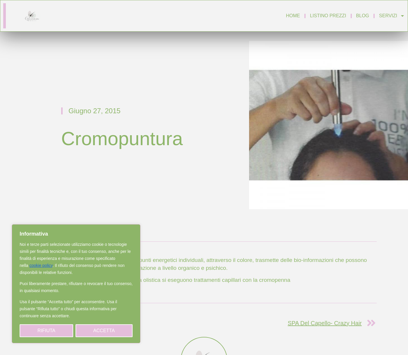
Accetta (104, 330)
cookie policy (40, 265)
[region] (76, 283)
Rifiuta (46, 330)
